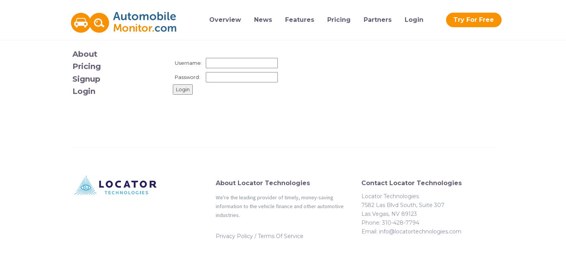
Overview (225, 19)
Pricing (339, 19)
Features (299, 19)
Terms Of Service (281, 236)
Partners (378, 19)
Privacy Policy (234, 236)
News (263, 19)
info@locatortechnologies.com (420, 231)
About (84, 54)
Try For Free (473, 19)
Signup (86, 79)
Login (414, 19)
